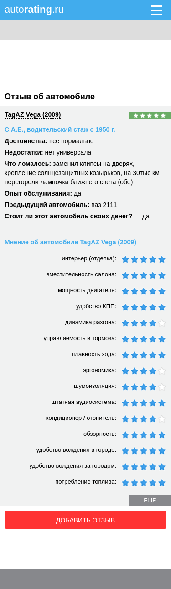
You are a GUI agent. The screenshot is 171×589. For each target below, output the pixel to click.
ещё (150, 500)
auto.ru (34, 9)
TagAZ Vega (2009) (33, 114)
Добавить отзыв (85, 520)
